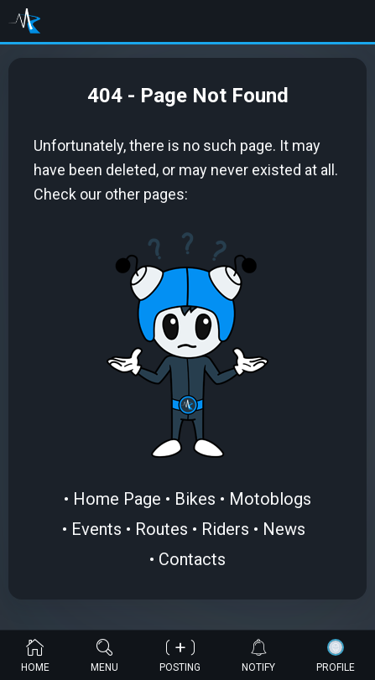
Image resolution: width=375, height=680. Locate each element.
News (284, 529)
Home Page (117, 499)
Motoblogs (270, 499)
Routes (161, 529)
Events (96, 529)
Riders (225, 529)
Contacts (192, 559)
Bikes (195, 499)
